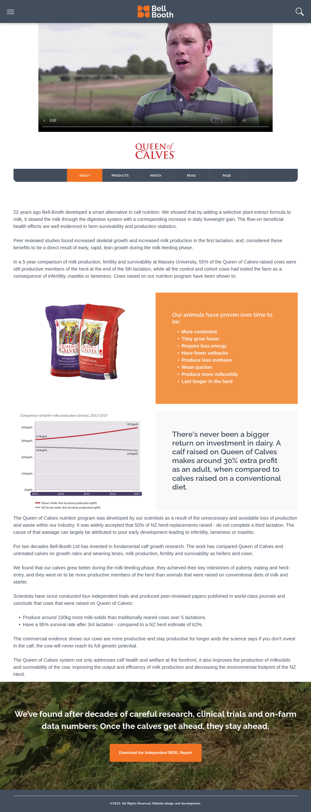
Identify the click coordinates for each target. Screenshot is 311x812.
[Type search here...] (300, 14)
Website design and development (176, 803)
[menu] (10, 12)
